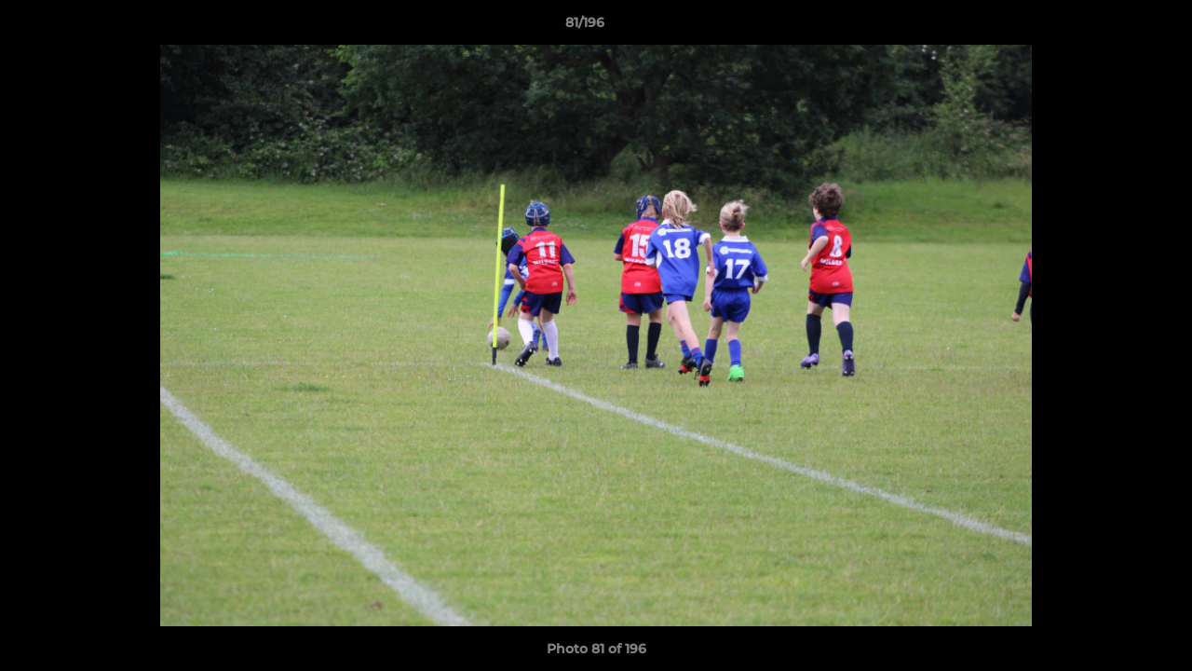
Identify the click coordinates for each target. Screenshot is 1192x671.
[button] (1114, 27)
